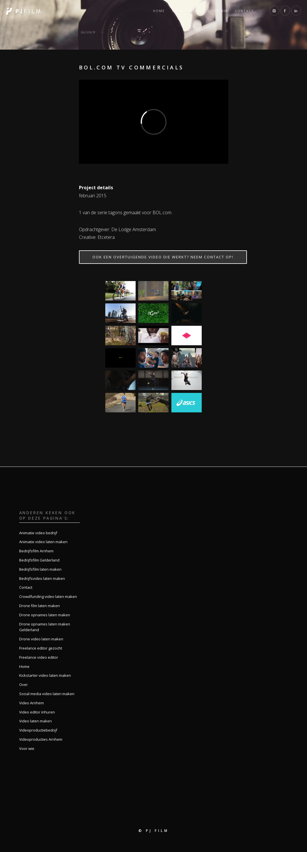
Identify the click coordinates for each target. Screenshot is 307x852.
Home (159, 11)
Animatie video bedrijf (38, 532)
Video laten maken (35, 721)
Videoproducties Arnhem (40, 739)
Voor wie (218, 11)
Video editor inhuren (37, 712)
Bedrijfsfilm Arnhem (36, 550)
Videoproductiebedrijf (38, 730)
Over (177, 11)
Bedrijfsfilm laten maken (40, 569)
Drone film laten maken (39, 605)
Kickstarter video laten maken (45, 675)
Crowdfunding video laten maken (48, 596)
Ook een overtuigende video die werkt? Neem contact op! (162, 257)
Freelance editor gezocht (40, 648)
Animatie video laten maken (43, 541)
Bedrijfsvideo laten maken (42, 578)
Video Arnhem (31, 702)
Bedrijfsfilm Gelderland (39, 560)
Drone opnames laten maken (44, 614)
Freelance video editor (38, 657)
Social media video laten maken (46, 693)
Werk (195, 11)
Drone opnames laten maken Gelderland (44, 627)
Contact (244, 11)
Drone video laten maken (41, 639)
